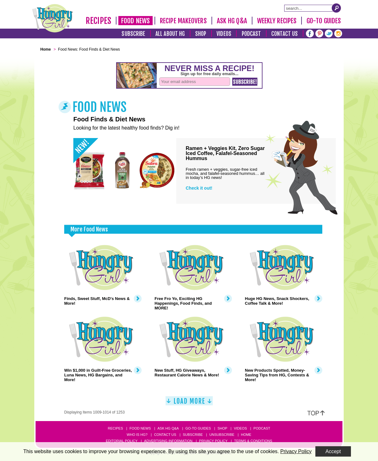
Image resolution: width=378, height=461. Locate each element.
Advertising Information (168, 441)
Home (246, 434)
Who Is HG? (137, 434)
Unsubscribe (221, 434)
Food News (135, 21)
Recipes (98, 20)
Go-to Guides (198, 428)
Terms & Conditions (253, 441)
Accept (333, 451)
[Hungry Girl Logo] (52, 18)
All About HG (170, 34)
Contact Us (284, 34)
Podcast (251, 34)
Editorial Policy (122, 441)
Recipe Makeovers (183, 21)
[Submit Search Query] (336, 8)
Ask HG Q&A (232, 21)
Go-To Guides (324, 21)
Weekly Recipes (276, 21)
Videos (224, 34)
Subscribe (133, 34)
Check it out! (199, 188)
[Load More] (189, 403)
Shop (200, 34)
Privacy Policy (213, 441)
